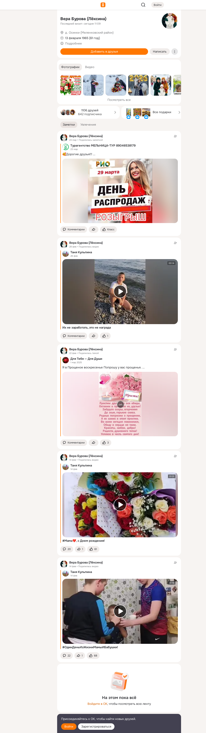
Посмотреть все (119, 100)
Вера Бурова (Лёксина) (83, 18)
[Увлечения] (27, 19)
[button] (70, 67)
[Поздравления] (27, 55)
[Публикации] (10, 37)
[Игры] (45, 55)
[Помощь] (10, 72)
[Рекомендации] (27, 72)
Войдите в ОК (97, 704)
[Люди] (27, 37)
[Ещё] (27, 702)
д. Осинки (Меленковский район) (89, 33)
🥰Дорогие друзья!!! (77, 154)
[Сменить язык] (27, 710)
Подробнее (73, 43)
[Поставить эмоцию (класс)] (108, 229)
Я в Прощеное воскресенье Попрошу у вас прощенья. (101, 367)
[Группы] (45, 19)
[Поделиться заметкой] (93, 229)
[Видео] (45, 37)
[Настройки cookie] (27, 727)
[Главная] (10, 19)
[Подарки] (10, 55)
